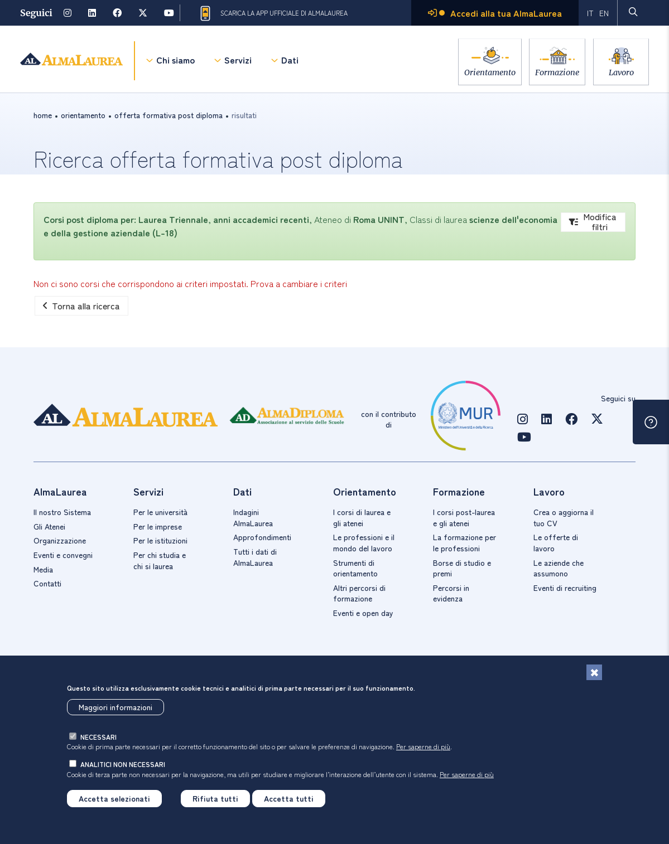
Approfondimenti (262, 536)
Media (43, 569)
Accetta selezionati (114, 798)
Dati (290, 61)
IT (590, 12)
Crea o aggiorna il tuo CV (563, 517)
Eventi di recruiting (564, 587)
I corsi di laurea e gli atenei (362, 517)
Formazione (554, 72)
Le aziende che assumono (558, 568)
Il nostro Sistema (62, 511)
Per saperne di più (423, 746)
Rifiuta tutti (215, 798)
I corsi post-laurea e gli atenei (464, 517)
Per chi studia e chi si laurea (159, 560)
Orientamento (483, 72)
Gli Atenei (49, 526)
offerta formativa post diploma (168, 114)
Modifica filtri (593, 222)
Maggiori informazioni (115, 706)
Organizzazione (59, 540)
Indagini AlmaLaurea (253, 517)
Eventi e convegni (63, 554)
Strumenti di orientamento (355, 568)
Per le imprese (157, 526)
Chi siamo (175, 61)
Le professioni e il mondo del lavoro (363, 542)
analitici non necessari (122, 764)
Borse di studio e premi (462, 568)
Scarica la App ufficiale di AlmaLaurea (273, 13)
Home (42, 114)
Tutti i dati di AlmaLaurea (255, 557)
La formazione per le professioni (464, 542)
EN (604, 12)
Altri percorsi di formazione (359, 593)
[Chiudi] (594, 672)
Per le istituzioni (160, 540)
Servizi (238, 61)
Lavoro (621, 72)
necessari (98, 736)
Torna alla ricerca (81, 305)
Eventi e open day (363, 612)
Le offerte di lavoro (555, 542)
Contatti (47, 583)
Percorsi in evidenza (451, 593)
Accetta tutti (289, 798)
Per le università (160, 511)
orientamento (83, 114)
